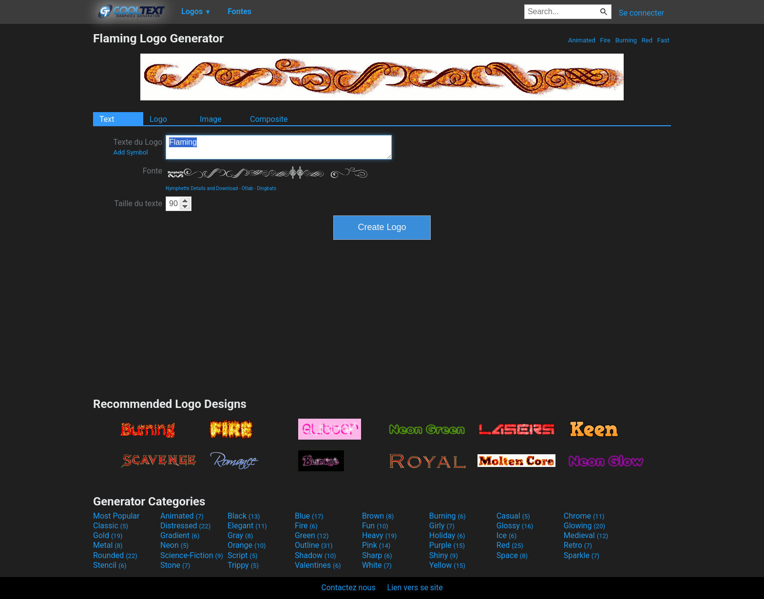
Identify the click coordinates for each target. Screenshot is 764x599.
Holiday (447, 535)
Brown (378, 516)
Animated (582, 40)
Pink (376, 545)
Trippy (243, 565)
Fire (605, 40)
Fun (375, 525)
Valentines (318, 565)
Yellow (447, 565)
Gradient (179, 535)
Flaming (279, 147)
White (377, 565)
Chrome (584, 516)
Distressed (185, 525)
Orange (247, 545)
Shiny (443, 555)
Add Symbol (130, 152)
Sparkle (581, 555)
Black (244, 516)
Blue (309, 516)
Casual (513, 516)
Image (211, 119)
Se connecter (641, 13)
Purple (447, 545)
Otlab (247, 188)
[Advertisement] (46, 177)
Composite (269, 119)
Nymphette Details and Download (202, 188)
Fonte (152, 170)
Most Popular (116, 516)
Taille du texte (138, 203)
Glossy (515, 525)
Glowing (584, 525)
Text (106, 119)
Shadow (315, 555)
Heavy (379, 535)
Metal (108, 545)
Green (312, 535)
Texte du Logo (137, 146)
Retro (578, 545)
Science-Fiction (191, 555)
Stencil (109, 565)
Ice (506, 535)
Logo (158, 119)
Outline (314, 545)
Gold (108, 535)
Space (512, 555)
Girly (442, 525)
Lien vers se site (415, 587)
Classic (110, 525)
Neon (174, 545)
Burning (625, 40)
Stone (175, 565)
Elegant (247, 525)
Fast (663, 40)
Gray (240, 535)
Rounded (115, 555)
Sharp (377, 555)
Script (243, 555)
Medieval (586, 535)
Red (647, 40)
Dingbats (266, 188)
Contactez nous (348, 587)
